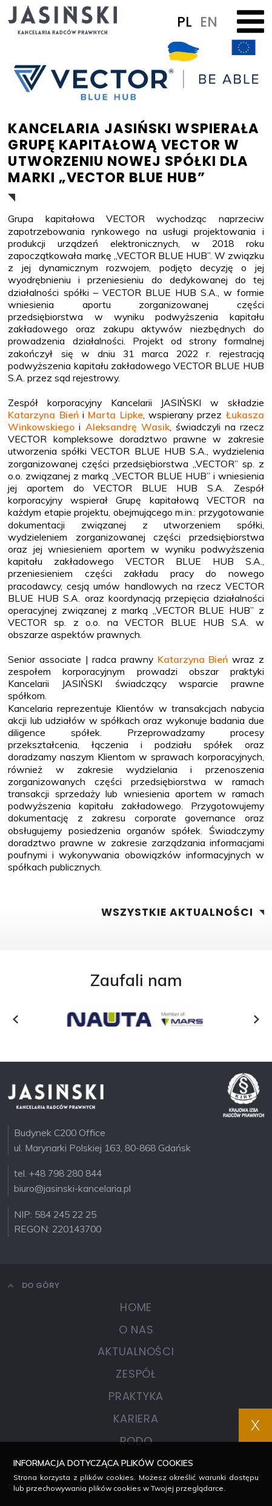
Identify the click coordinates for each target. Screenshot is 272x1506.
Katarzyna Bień (43, 415)
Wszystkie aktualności (177, 912)
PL (184, 21)
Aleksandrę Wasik (127, 427)
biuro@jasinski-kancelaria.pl (72, 1188)
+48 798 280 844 (65, 1173)
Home (136, 1307)
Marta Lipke (115, 415)
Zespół (136, 1373)
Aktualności (136, 1351)
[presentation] (15, 1019)
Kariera (135, 1418)
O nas (136, 1329)
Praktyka (136, 1396)
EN (208, 21)
